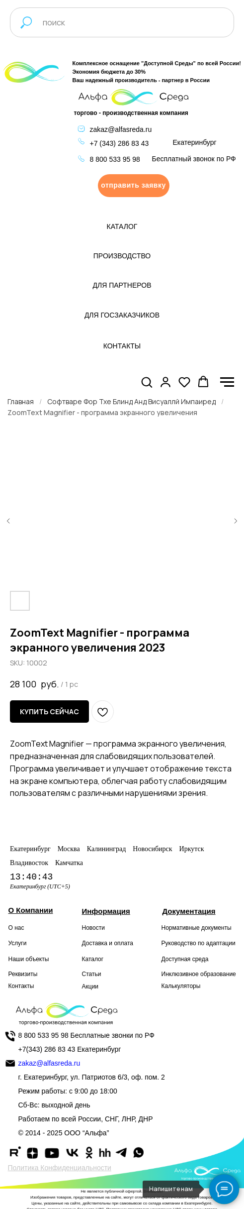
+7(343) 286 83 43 (47, 1049)
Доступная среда (185, 959)
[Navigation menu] (227, 382)
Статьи (91, 974)
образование (218, 974)
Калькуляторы (181, 986)
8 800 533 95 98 (115, 159)
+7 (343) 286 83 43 (119, 143)
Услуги (17, 943)
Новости (93, 927)
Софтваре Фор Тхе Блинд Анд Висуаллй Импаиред (131, 401)
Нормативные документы (197, 927)
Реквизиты (23, 974)
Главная (20, 401)
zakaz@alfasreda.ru (121, 129)
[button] (133, 185)
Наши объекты (28, 959)
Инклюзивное (180, 974)
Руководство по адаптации (199, 943)
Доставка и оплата (108, 943)
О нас (16, 927)
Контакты (21, 986)
